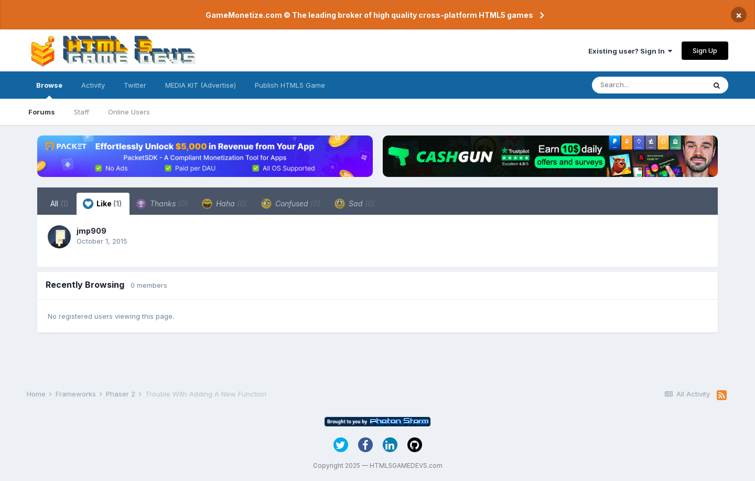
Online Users (129, 112)
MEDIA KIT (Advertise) (200, 85)
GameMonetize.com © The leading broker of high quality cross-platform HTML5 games (369, 15)
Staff (81, 112)
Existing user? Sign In (630, 51)
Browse (49, 90)
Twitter (135, 85)
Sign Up (705, 50)
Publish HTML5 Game (290, 85)
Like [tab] (102, 203)
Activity (93, 85)
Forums (41, 112)
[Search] (648, 85)
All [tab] (59, 203)
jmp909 (91, 230)
